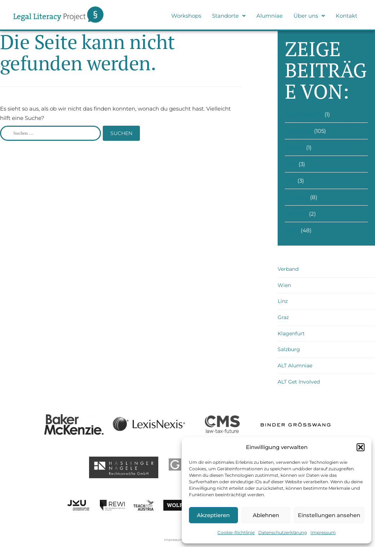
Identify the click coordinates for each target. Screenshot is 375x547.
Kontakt (346, 15)
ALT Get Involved (299, 381)
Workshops (186, 15)
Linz (290, 180)
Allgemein (299, 130)
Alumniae (269, 15)
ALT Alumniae (295, 365)
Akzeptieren (213, 515)
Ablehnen (266, 515)
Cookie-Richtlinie (236, 532)
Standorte (229, 15)
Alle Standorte (304, 114)
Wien (292, 230)
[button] (360, 447)
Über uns (309, 15)
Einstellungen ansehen (329, 515)
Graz (291, 164)
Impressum (323, 532)
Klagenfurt (291, 333)
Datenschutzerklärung (282, 532)
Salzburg (297, 197)
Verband (296, 213)
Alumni (295, 147)
